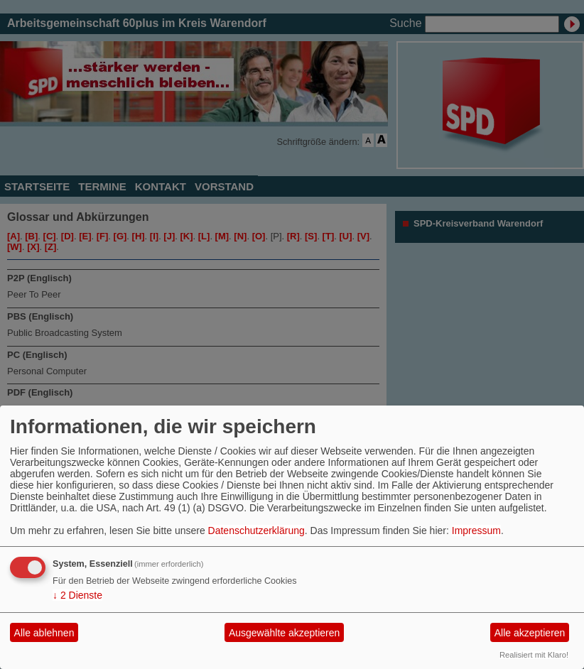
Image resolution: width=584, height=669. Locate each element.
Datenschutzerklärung (256, 530)
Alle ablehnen (44, 632)
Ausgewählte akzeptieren (284, 632)
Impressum (476, 530)
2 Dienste (77, 595)
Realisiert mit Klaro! (533, 655)
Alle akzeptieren (530, 632)
